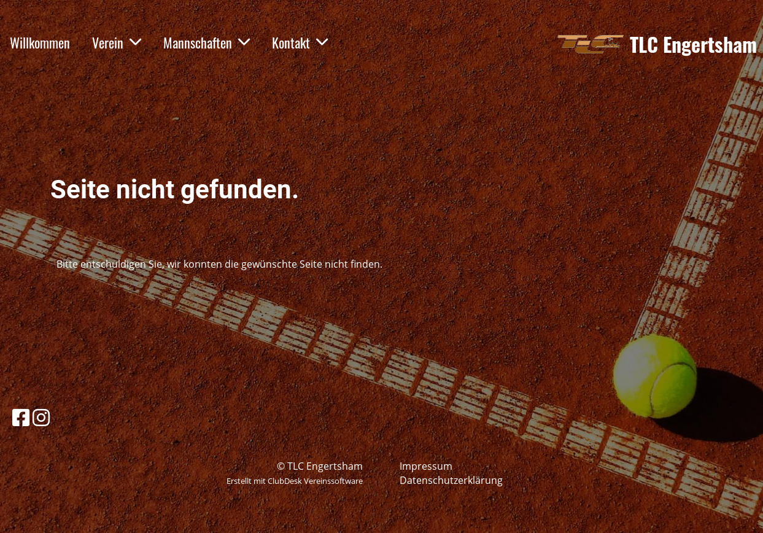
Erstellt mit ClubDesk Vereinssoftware (295, 480)
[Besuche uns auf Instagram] (41, 417)
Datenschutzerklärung (451, 480)
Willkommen (40, 42)
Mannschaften (206, 42)
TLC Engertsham (693, 44)
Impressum (426, 466)
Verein (116, 42)
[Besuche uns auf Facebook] (20, 417)
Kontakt (300, 42)
